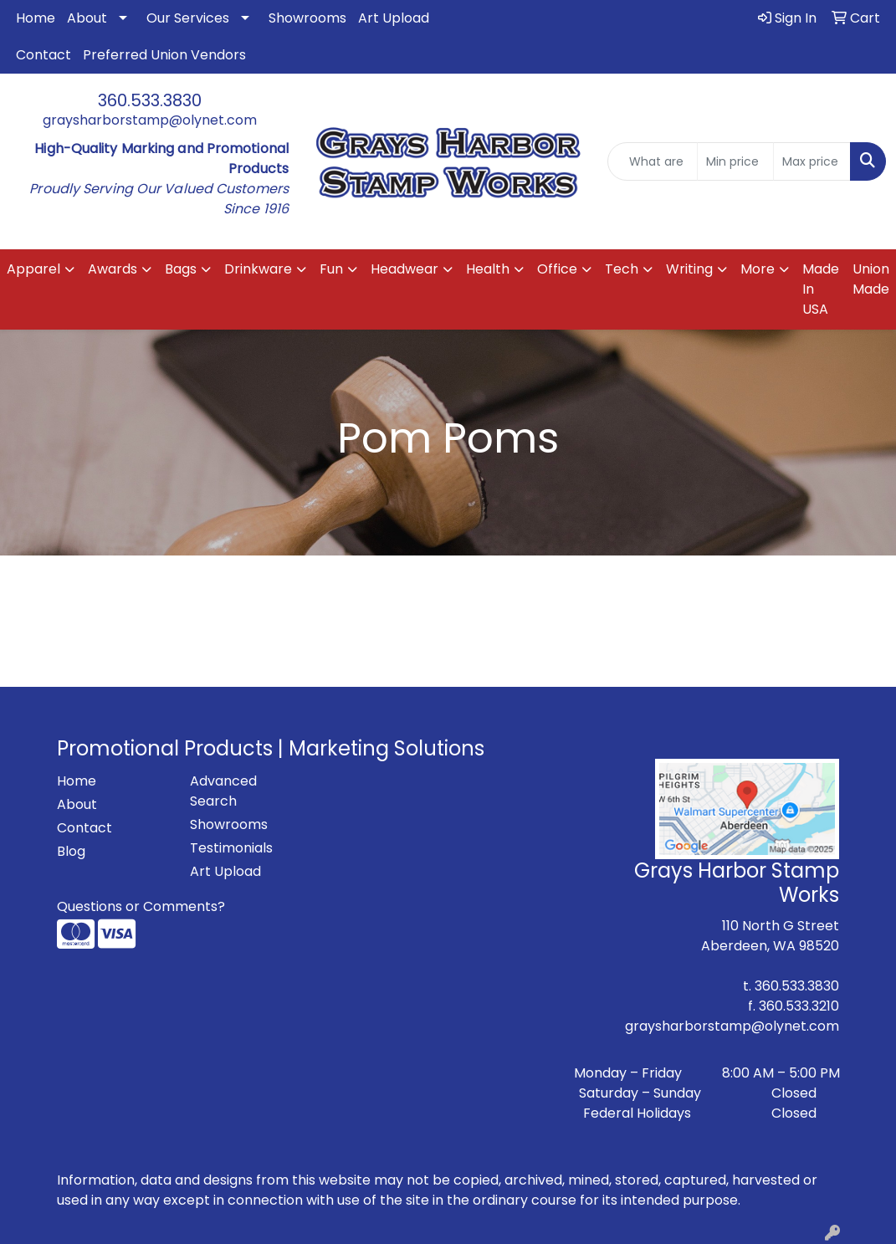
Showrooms (307, 18)
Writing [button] (689, 269)
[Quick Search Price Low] (736, 161)
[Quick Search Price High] (812, 161)
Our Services (187, 18)
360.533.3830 (150, 100)
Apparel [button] (33, 269)
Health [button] (487, 269)
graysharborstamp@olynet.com (150, 120)
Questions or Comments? (141, 906)
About (87, 18)
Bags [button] (181, 269)
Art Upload (393, 18)
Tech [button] (621, 269)
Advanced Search (223, 791)
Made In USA (820, 289)
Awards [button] (112, 269)
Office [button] (557, 269)
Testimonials (231, 847)
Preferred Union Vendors (164, 54)
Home (35, 18)
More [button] (757, 269)
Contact (43, 54)
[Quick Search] (652, 161)
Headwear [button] (404, 269)
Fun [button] (331, 269)
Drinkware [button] (258, 269)
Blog (71, 851)
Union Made (870, 279)
